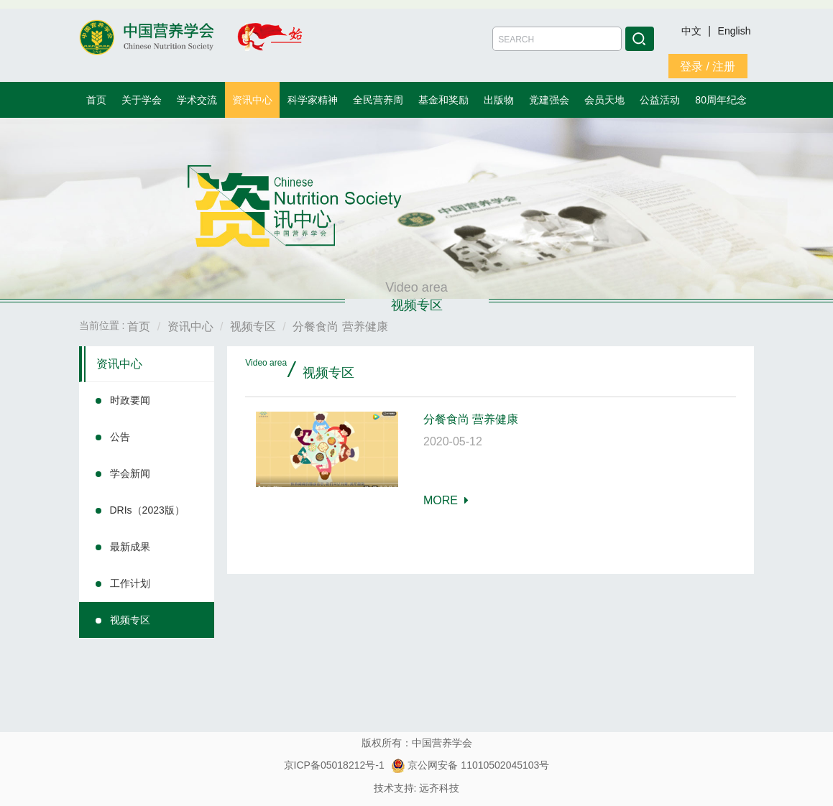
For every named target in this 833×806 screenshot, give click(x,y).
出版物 (499, 100)
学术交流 (197, 100)
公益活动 (660, 100)
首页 (96, 100)
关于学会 (141, 100)
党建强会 (549, 100)
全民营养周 (378, 100)
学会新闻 (130, 473)
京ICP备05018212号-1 (334, 765)
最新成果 (130, 546)
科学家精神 (312, 100)
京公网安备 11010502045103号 (470, 765)
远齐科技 (439, 788)
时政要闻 (130, 400)
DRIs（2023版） (147, 510)
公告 (120, 437)
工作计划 (130, 583)
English (734, 31)
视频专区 (130, 620)
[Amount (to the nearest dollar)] (557, 39)
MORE (446, 500)
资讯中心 (252, 100)
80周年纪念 (721, 100)
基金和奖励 (443, 100)
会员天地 (604, 100)
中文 (692, 31)
